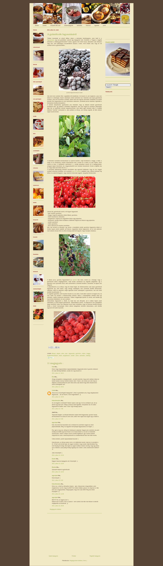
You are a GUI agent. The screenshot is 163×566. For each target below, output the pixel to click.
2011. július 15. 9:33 (57, 480)
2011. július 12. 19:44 (58, 397)
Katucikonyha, (56, 400)
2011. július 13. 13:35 (58, 463)
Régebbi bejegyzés (95, 556)
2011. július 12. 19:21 (58, 373)
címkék (44, 25)
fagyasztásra (50, 40)
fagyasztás (72, 353)
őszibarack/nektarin (52, 355)
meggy (88, 353)
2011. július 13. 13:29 (58, 455)
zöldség (88, 355)
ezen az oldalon (76, 171)
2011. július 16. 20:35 (58, 506)
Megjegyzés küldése (55, 509)
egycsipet (55, 422)
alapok (59, 353)
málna (84, 353)
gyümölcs (78, 353)
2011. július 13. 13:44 (58, 472)
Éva (53, 377)
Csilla (54, 390)
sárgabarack (66, 355)
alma (62, 353)
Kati (53, 366)
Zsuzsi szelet (109, 42)
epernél (75, 280)
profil (104, 25)
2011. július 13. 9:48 (57, 419)
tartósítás (79, 25)
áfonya (54, 353)
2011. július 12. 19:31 (58, 387)
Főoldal (74, 556)
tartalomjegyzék (68, 25)
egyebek (96, 25)
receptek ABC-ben (55, 25)
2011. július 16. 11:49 (58, 494)
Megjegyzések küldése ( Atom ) (78, 560)
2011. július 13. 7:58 (57, 408)
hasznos (88, 25)
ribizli (60, 355)
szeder (73, 355)
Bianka (54, 467)
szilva (77, 355)
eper (66, 353)
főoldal (37, 25)
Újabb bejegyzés (53, 556)
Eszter (54, 458)
